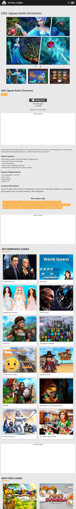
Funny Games (40, 205)
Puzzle (4, 94)
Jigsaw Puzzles (53, 205)
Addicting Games (9, 202)
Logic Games (65, 205)
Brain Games (33, 202)
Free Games (56, 202)
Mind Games (7, 207)
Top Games (28, 207)
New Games (17, 207)
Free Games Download (12, 205)
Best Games (22, 202)
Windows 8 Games (55, 207)
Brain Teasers (44, 202)
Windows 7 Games (40, 207)
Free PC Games (28, 205)
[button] (16, 78)
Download (38, 100)
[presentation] (35, 66)
